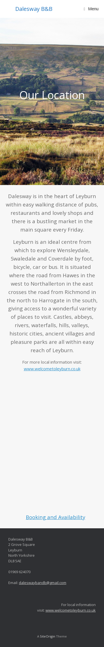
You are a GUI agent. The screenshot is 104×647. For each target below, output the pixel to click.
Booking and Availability (55, 517)
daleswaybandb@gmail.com (42, 582)
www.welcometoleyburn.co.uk (52, 368)
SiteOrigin (47, 636)
